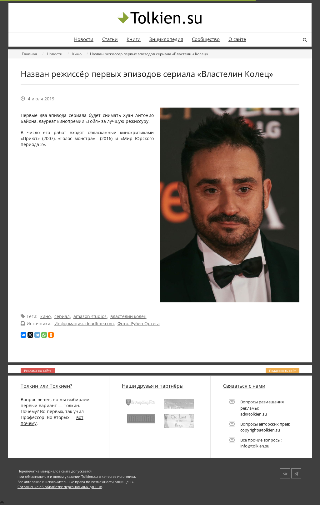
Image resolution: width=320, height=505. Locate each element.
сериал (62, 316)
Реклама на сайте (38, 370)
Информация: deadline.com (84, 323)
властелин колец (128, 316)
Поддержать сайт (282, 370)
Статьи (110, 39)
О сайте (237, 39)
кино (45, 316)
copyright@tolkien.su (260, 430)
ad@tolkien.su (253, 414)
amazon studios (90, 316)
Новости (83, 39)
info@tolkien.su (254, 446)
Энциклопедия (166, 39)
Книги (134, 39)
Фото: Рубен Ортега (139, 323)
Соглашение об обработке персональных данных (60, 486)
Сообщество (206, 39)
